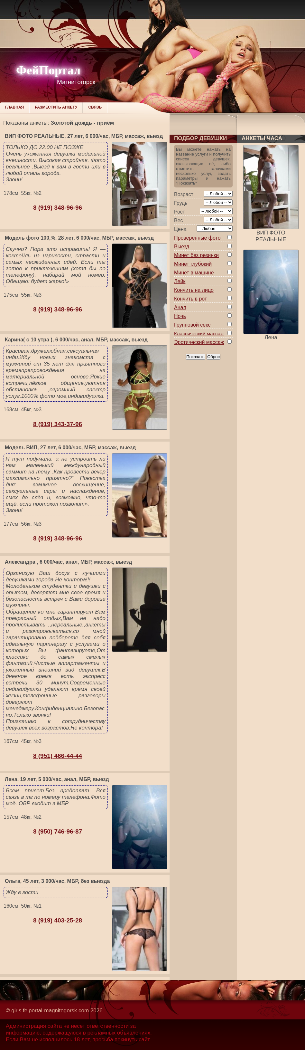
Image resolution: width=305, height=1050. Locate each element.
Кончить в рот (190, 298)
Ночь (180, 316)
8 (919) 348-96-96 (57, 207)
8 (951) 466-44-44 (57, 755)
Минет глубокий (193, 264)
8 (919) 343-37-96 (57, 424)
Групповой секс (192, 325)
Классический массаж (199, 333)
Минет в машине (194, 272)
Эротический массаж (199, 342)
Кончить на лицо (194, 290)
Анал (180, 307)
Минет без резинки (196, 255)
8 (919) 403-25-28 (57, 920)
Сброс (213, 356)
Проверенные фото (197, 238)
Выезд (181, 246)
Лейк (179, 281)
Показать (195, 356)
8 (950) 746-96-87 (57, 831)
